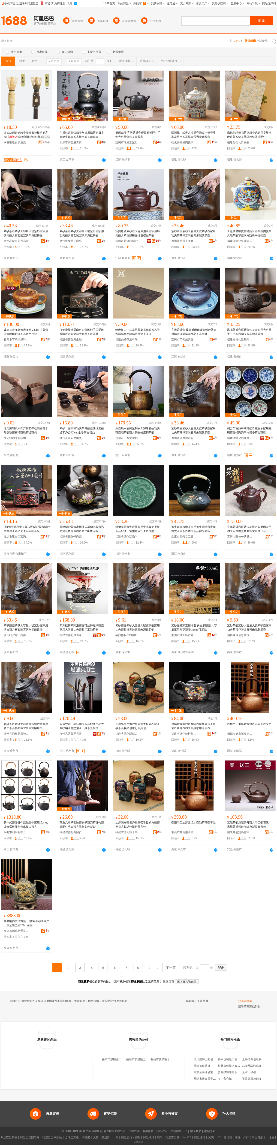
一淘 (115, 1137)
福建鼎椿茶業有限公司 (128, 339)
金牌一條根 (249, 1072)
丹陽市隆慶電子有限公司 (209, 1078)
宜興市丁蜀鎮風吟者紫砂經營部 (16, 339)
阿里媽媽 (148, 1137)
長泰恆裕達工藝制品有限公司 (236, 1059)
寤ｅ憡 (46, 137)
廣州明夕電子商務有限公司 (16, 635)
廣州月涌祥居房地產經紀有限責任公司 (16, 733)
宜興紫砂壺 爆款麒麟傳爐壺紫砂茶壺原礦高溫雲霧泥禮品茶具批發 (193, 332)
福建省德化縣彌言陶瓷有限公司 (240, 438)
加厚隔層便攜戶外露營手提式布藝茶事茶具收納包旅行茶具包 (137, 726)
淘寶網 (86, 1137)
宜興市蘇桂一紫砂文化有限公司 (240, 536)
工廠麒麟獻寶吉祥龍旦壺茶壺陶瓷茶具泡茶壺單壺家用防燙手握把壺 (249, 233)
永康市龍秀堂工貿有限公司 (184, 536)
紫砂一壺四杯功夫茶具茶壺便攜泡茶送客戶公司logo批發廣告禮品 (82, 430)
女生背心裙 (225, 1078)
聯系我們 (195, 1131)
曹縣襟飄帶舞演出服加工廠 (234, 1072)
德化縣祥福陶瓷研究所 (184, 142)
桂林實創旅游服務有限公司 (234, 1065)
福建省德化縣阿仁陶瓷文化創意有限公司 (72, 832)
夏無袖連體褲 (202, 1065)
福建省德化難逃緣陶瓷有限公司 (72, 635)
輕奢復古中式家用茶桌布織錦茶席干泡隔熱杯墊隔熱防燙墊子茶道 (137, 332)
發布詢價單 (245, 1001)
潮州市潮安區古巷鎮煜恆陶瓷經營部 (184, 635)
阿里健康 (257, 1137)
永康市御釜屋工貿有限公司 (72, 142)
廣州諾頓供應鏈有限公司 (184, 438)
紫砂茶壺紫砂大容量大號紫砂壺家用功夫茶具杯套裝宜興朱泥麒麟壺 (26, 233)
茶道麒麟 (202, 1001)
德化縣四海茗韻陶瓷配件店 (16, 438)
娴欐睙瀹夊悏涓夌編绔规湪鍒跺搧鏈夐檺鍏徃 (16, 142)
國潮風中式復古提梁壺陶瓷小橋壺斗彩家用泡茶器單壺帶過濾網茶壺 (193, 134)
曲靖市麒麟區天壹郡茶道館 (118, 1059)
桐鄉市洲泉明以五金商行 (16, 832)
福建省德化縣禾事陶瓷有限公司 (128, 832)
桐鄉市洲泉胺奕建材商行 (240, 733)
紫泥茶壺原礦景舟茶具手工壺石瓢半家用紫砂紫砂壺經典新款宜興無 (249, 824)
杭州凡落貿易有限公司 (72, 733)
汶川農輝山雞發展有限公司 (210, 1059)
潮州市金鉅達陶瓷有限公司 (72, 438)
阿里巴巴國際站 (29, 1137)
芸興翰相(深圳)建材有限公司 (128, 635)
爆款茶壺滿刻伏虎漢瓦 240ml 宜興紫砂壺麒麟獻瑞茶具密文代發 (26, 332)
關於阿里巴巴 (179, 1131)
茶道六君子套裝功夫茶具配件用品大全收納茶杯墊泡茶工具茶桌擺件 (82, 726)
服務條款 (148, 1131)
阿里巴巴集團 (9, 1137)
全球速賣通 (72, 1137)
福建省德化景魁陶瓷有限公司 (240, 339)
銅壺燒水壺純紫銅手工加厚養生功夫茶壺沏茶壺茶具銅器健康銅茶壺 (137, 430)
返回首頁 (168, 981)
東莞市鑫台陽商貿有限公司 (184, 832)
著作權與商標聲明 (114, 1131)
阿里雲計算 (172, 1137)
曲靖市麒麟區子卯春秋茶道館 (169, 1059)
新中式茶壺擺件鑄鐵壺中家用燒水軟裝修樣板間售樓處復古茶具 (26, 824)
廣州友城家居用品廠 (16, 241)
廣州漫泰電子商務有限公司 (72, 241)
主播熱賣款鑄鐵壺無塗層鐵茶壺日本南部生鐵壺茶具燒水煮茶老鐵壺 (82, 134)
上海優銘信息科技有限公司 (258, 1059)
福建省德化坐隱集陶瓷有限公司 (240, 241)
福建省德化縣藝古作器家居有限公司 (128, 733)
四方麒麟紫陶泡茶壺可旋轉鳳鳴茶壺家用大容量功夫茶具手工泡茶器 (82, 627)
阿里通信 (199, 1137)
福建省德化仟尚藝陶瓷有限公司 (72, 536)
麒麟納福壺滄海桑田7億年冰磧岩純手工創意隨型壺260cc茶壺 (26, 923)
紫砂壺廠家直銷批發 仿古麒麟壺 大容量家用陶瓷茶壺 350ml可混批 (194, 627)
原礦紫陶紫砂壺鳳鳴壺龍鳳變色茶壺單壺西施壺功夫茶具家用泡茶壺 (193, 726)
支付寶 (228, 1137)
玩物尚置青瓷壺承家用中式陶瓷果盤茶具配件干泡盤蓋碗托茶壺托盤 (137, 529)
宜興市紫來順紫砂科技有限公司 (128, 241)
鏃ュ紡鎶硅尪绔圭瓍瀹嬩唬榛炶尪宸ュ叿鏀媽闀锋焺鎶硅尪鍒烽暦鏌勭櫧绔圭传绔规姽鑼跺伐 (26, 135)
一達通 (270, 1137)
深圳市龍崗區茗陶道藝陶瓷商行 (16, 536)
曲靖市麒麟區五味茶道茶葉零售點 (147, 1059)
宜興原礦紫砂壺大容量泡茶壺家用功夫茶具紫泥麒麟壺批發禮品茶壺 (137, 233)
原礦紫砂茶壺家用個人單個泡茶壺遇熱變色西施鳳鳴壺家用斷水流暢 (82, 529)
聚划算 (105, 1137)
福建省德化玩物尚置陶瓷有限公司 (128, 536)
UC (219, 1137)
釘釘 (246, 1137)
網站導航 (209, 1131)
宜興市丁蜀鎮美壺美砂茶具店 (184, 339)
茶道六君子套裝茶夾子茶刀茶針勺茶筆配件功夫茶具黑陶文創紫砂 (82, 824)
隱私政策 (162, 1131)
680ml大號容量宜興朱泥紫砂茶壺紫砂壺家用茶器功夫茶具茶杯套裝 (27, 529)
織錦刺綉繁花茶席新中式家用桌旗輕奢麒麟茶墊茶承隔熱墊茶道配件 (249, 134)
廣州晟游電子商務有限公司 (184, 241)
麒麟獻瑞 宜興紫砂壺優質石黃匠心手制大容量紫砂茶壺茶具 (137, 134)
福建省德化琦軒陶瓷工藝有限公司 (184, 733)
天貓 (96, 1137)
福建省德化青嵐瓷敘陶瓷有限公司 (240, 142)
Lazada (138, 1141)
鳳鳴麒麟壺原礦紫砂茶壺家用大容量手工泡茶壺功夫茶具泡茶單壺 (249, 332)
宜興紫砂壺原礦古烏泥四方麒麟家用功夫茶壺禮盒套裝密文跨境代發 (249, 529)
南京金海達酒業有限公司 (209, 1072)
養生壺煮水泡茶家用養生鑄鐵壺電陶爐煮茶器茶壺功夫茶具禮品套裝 (193, 529)
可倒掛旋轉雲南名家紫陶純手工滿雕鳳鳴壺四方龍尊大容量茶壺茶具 (82, 332)
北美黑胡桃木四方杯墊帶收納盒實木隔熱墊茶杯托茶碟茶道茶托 (26, 430)
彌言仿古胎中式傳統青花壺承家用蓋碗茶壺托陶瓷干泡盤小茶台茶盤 (249, 430)
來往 (238, 1137)
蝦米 (160, 1137)
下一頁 (171, 968)
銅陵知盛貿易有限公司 (240, 832)
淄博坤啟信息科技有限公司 (240, 635)
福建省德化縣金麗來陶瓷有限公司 (72, 339)
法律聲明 (134, 1131)
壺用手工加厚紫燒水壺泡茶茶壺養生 (249, 724)
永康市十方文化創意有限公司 (128, 438)
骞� (46, 142)
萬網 (211, 1137)
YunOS (186, 1137)
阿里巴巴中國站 (52, 1137)
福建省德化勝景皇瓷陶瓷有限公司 (16, 930)
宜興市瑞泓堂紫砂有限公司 (128, 142)
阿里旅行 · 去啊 (130, 1137)
